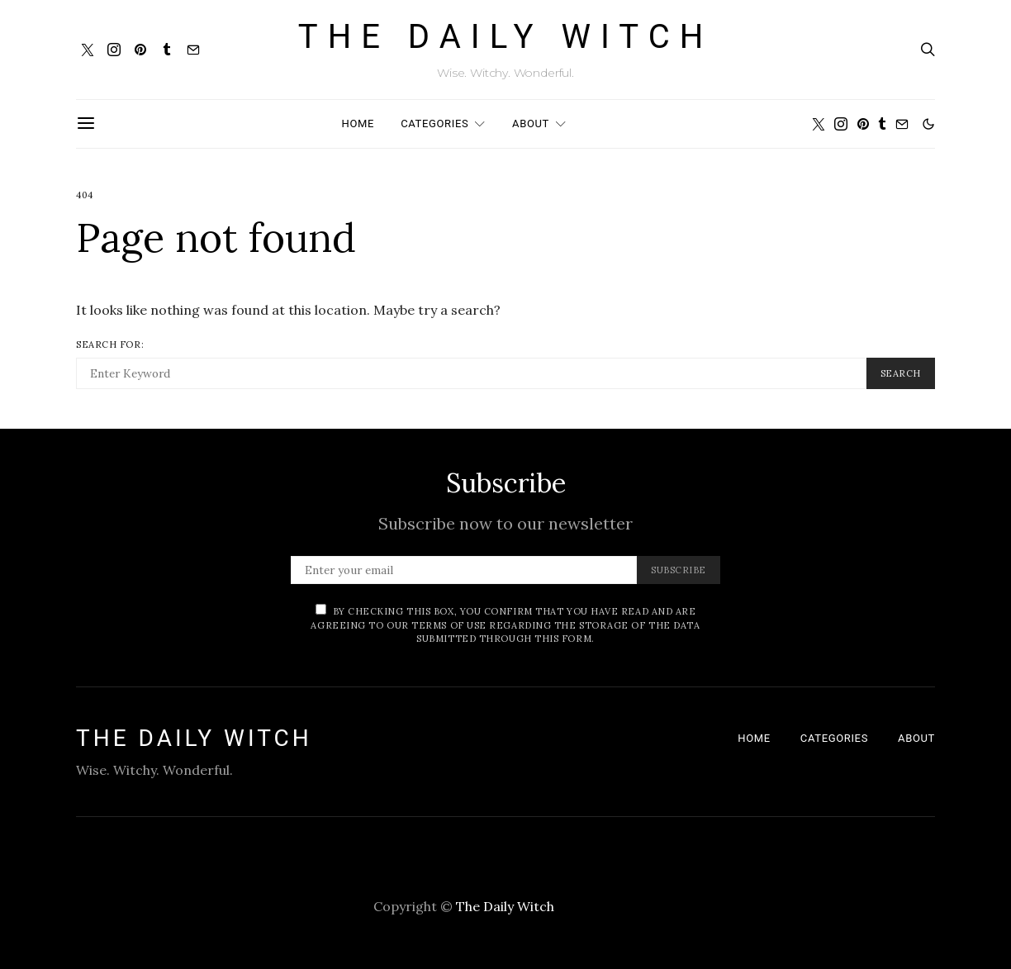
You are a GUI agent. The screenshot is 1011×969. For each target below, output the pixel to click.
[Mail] (193, 49)
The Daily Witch (505, 37)
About (530, 123)
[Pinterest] (140, 49)
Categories (434, 123)
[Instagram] (114, 49)
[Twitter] (87, 49)
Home (358, 123)
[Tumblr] (166, 49)
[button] (928, 124)
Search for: (110, 344)
